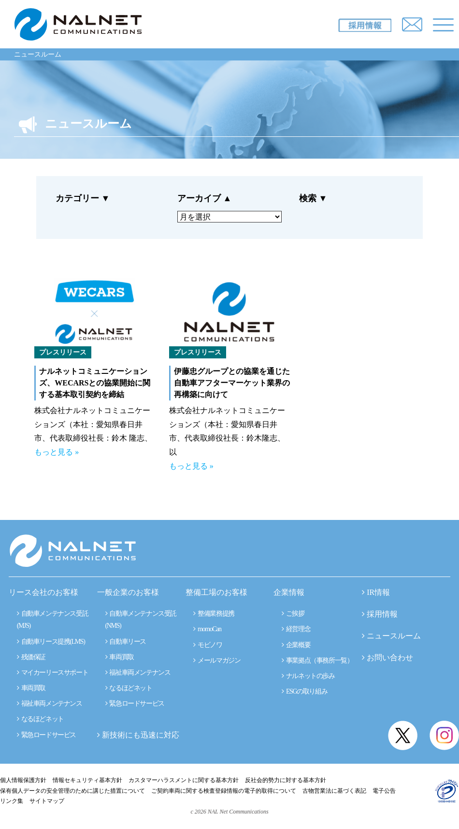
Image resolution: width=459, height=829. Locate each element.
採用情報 (382, 614)
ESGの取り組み (304, 691)
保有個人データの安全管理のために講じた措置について (72, 790)
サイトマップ (46, 801)
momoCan (207, 629)
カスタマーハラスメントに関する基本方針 (184, 780)
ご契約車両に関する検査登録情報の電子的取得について (223, 790)
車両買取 (31, 688)
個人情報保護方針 (23, 780)
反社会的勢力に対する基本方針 (285, 780)
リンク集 (11, 801)
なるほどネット (40, 719)
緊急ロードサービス (46, 735)
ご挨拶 (293, 613)
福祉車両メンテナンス (49, 703)
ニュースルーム (37, 54)
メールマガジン (216, 660)
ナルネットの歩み (308, 676)
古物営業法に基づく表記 (334, 790)
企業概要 (296, 645)
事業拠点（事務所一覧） (317, 660)
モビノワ (207, 645)
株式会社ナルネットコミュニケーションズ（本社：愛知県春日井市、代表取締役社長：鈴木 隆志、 (93, 424)
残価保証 (31, 657)
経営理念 (296, 629)
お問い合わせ (390, 657)
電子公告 (384, 790)
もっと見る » (56, 452)
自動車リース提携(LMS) (51, 641)
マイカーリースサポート (52, 672)
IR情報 (378, 592)
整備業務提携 (213, 613)
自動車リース (125, 641)
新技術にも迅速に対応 (138, 735)
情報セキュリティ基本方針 (87, 780)
